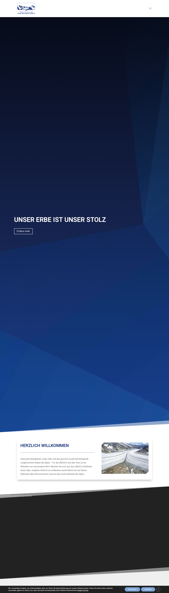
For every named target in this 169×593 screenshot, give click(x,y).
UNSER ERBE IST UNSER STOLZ (60, 220)
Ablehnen (148, 589)
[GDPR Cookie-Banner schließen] (158, 589)
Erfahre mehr (23, 231)
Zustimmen (131, 589)
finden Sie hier (86, 590)
